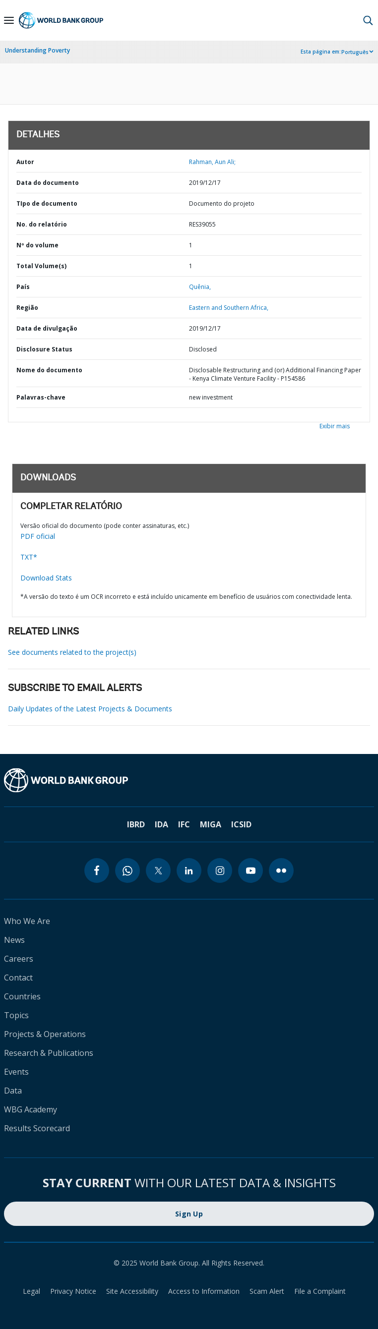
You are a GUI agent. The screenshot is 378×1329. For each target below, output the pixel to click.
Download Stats (46, 577)
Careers (18, 958)
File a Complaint (320, 1291)
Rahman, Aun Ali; (212, 162)
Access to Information (204, 1291)
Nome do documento (49, 370)
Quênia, (200, 287)
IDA (161, 824)
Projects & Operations (45, 1034)
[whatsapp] (127, 870)
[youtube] (250, 870)
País (23, 287)
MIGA (210, 824)
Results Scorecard (37, 1128)
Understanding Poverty (37, 50)
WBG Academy (30, 1109)
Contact (18, 977)
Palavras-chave (40, 397)
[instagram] (219, 870)
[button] (368, 20)
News (14, 939)
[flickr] (281, 870)
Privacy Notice (73, 1291)
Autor (25, 162)
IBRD (136, 824)
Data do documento (47, 182)
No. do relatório (41, 224)
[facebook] (96, 870)
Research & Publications (48, 1052)
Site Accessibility (132, 1291)
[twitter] (158, 870)
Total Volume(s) (41, 266)
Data (13, 1090)
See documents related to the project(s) (72, 652)
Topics (16, 1015)
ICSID (241, 824)
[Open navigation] (9, 20)
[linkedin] (189, 870)
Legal (31, 1291)
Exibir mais (334, 426)
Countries (22, 996)
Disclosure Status (44, 349)
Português (355, 52)
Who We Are (27, 921)
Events (16, 1071)
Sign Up (189, 1213)
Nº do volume (37, 245)
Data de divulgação (46, 328)
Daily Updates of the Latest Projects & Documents (90, 708)
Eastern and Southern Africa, (228, 307)
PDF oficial (37, 536)
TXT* (28, 557)
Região (27, 307)
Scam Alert (267, 1291)
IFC (184, 824)
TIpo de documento (46, 203)
